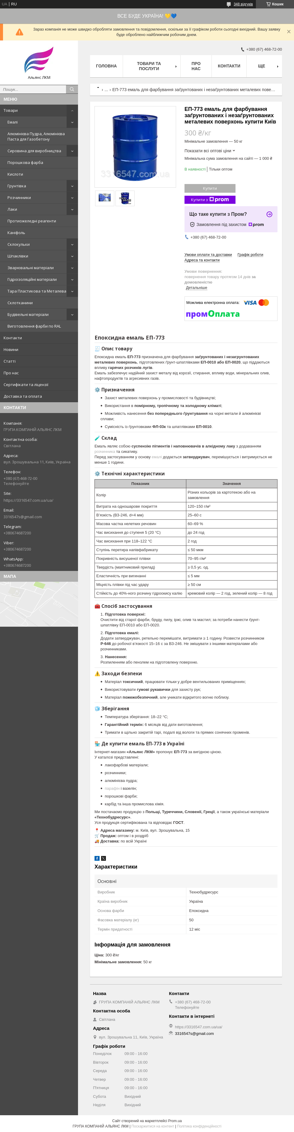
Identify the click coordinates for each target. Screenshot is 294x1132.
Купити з (210, 200)
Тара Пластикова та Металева (37, 291)
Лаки (12, 209)
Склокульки (19, 244)
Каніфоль (16, 232)
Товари (11, 110)
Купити (210, 188)
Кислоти (15, 174)
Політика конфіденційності (199, 1126)
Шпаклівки (18, 256)
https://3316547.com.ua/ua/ (28, 500)
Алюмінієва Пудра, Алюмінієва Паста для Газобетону (36, 136)
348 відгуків (243, 4)
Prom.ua (175, 1121)
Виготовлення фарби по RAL (34, 326)
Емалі (13, 122)
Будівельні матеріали (28, 314)
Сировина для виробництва (34, 150)
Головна (106, 66)
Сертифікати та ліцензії (26, 384)
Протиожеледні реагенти (32, 221)
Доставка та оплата (23, 396)
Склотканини (20, 302)
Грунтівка (17, 186)
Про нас (11, 373)
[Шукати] (72, 89)
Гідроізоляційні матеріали (32, 279)
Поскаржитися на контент (152, 1126)
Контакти (13, 337)
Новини (11, 349)
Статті (10, 361)
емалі (157, 457)
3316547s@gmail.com (23, 516)
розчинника (104, 451)
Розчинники (19, 197)
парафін (112, 788)
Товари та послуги (149, 66)
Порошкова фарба (25, 162)
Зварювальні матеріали (31, 267)
